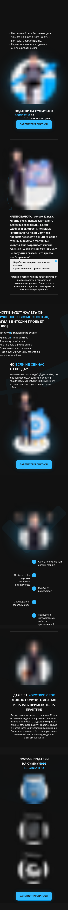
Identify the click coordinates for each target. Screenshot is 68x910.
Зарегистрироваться (34, 124)
